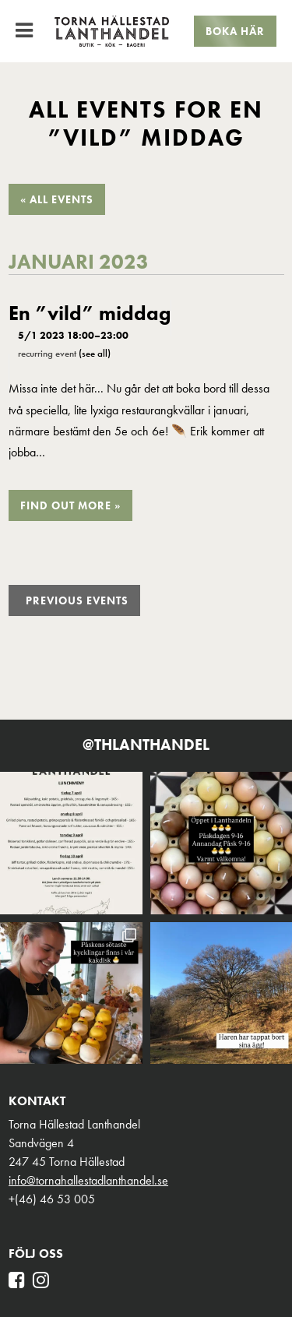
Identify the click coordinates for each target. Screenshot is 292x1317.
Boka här (235, 31)
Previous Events (77, 600)
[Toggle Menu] (24, 30)
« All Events (56, 199)
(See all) (95, 353)
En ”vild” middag (90, 313)
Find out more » (70, 505)
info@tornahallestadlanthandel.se (88, 1180)
